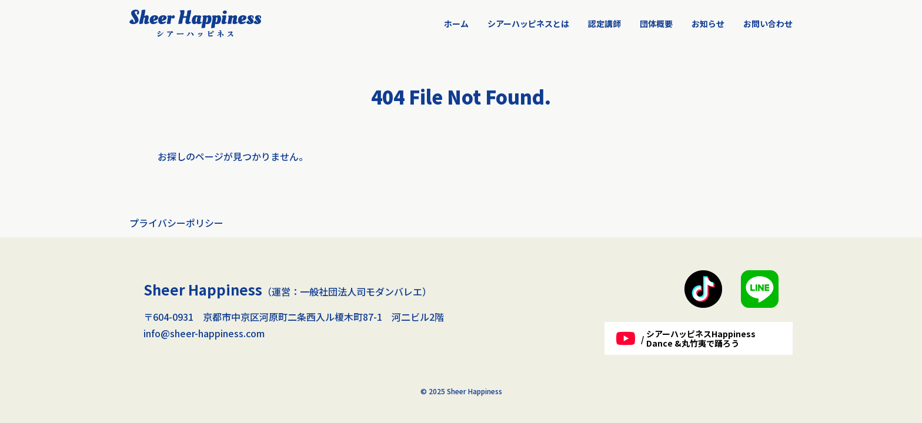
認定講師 (604, 23)
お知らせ (708, 23)
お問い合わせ (768, 23)
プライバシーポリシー (176, 222)
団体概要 (656, 23)
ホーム (456, 23)
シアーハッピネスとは (528, 23)
